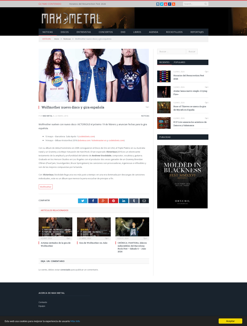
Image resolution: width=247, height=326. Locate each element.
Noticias (48, 31)
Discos (65, 31)
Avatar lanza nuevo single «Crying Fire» (190, 93)
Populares (179, 62)
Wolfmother (45, 186)
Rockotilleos (174, 31)
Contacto (43, 302)
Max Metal (47, 116)
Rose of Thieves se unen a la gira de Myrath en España (189, 108)
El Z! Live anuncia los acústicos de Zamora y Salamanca (190, 124)
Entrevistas (84, 31)
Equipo (42, 306)
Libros (137, 31)
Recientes (164, 62)
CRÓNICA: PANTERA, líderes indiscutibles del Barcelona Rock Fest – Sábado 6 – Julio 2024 (132, 247)
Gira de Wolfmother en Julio (93, 242)
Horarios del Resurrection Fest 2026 (87, 4)
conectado (65, 269)
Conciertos (106, 31)
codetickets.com (86, 136)
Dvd (123, 31)
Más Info (75, 321)
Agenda (153, 31)
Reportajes (197, 31)
